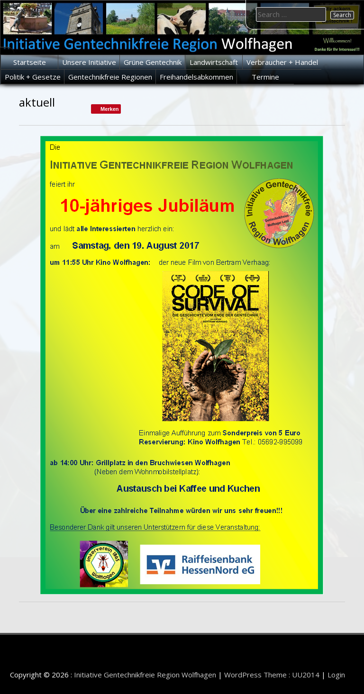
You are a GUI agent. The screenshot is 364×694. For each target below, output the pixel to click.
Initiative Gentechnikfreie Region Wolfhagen (145, 674)
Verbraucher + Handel (282, 62)
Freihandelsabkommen (196, 76)
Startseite (29, 62)
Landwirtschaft (214, 62)
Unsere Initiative (89, 62)
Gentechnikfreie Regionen (110, 76)
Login (336, 674)
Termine (265, 76)
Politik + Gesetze (33, 76)
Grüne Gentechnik (153, 62)
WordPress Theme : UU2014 (271, 674)
